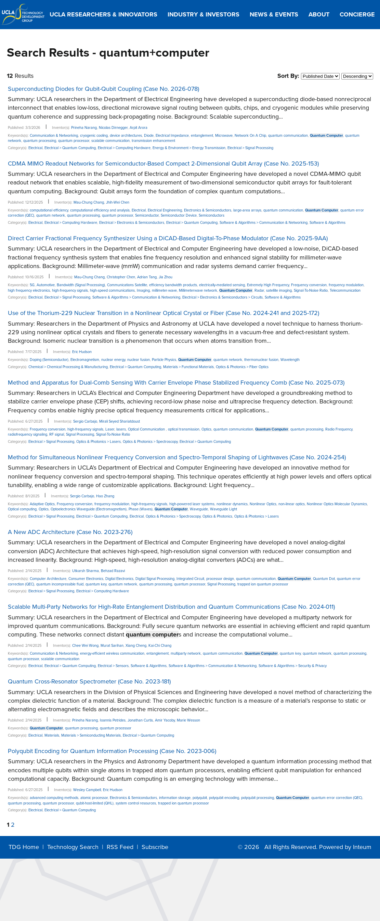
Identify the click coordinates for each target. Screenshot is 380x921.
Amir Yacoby (165, 720)
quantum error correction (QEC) (336, 798)
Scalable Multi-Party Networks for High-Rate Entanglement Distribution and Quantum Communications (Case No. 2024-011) (171, 606)
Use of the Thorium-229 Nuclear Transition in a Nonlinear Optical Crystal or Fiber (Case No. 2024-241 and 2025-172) (163, 313)
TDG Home (24, 847)
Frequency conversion (309, 285)
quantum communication (288, 135)
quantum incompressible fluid (59, 584)
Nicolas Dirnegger (113, 127)
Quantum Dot (324, 579)
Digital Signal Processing (154, 579)
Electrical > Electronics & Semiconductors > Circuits (222, 297)
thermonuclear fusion (261, 360)
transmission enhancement (153, 140)
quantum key (96, 584)
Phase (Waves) (141, 509)
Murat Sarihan (112, 645)
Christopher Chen (121, 277)
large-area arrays (247, 210)
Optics (206, 429)
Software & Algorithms (327, 222)
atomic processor (94, 798)
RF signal (56, 434)
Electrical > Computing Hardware (124, 148)
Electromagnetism (84, 360)
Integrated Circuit (190, 579)
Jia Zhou (165, 277)
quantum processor (73, 140)
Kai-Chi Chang (159, 645)
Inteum (362, 847)
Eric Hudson (82, 352)
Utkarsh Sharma (85, 571)
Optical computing (22, 509)
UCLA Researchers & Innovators (103, 14)
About (319, 14)
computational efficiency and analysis (100, 210)
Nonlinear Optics (263, 504)
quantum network (50, 215)
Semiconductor (147, 215)
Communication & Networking (54, 135)
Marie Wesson (188, 720)
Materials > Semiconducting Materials (91, 735)
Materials (51, 735)
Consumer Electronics (85, 579)
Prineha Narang (84, 127)
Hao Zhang (105, 496)
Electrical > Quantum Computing (70, 148)
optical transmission (183, 429)
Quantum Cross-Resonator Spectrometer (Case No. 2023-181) (89, 681)
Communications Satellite (127, 285)
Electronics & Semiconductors (207, 210)
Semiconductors (211, 215)
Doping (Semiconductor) (49, 360)
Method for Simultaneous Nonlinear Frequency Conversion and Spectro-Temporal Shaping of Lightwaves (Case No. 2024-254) (177, 457)
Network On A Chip (250, 135)
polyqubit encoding (224, 798)
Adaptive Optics (42, 504)
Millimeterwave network (198, 290)
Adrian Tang (147, 277)
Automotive (46, 285)
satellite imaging (279, 290)
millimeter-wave (164, 290)
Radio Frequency (338, 429)
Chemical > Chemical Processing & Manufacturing (68, 367)
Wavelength (290, 360)
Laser (109, 429)
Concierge (357, 14)
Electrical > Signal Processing (250, 148)
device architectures (126, 135)
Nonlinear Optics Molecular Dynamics (337, 504)
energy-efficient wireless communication (112, 653)
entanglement (202, 135)
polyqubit (200, 798)
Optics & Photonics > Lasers (98, 441)
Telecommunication (345, 290)
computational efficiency (49, 210)
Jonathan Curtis (140, 720)
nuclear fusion (138, 360)
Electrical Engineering (165, 210)
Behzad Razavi (113, 571)
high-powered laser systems (191, 504)
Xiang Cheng (136, 645)
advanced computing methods (54, 798)
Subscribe (155, 847)
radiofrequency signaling (27, 434)
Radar (259, 290)
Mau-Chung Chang (89, 202)
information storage (175, 798)
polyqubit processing (257, 798)
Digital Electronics (119, 579)
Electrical (35, 148)
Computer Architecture (48, 579)
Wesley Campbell (87, 790)
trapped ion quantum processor (262, 584)
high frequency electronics (29, 290)
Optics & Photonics (217, 516)
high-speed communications (112, 290)
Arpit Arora (138, 127)
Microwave (224, 135)
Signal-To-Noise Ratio (311, 290)
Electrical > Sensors (113, 666)
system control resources (136, 803)
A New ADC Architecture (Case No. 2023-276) (70, 532)
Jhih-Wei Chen (117, 202)
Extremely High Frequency (268, 285)
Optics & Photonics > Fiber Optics (242, 367)
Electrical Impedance (172, 135)
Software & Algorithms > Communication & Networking (263, 222)
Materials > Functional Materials (188, 367)
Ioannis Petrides (113, 720)
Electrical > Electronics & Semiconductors (131, 222)
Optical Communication (147, 429)
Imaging (143, 290)
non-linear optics (291, 504)
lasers (121, 429)
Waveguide (199, 509)
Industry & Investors (203, 14)
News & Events (274, 14)
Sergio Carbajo (85, 421)
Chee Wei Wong (85, 645)
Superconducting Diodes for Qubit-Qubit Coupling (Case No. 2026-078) (103, 89)
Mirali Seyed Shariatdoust (119, 421)
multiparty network (186, 653)
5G (32, 285)
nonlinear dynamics (232, 504)
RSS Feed (120, 847)
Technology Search (73, 847)
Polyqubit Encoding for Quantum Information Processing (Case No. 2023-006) (112, 751)
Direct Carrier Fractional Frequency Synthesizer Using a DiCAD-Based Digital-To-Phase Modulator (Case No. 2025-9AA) (168, 238)
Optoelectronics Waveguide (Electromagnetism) (89, 509)
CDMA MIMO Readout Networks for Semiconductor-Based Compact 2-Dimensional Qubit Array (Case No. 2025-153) (163, 163)
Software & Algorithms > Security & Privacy (293, 666)
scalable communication (110, 140)
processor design (220, 579)
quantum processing (39, 140)
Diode (149, 135)
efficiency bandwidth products (173, 285)
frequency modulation (346, 285)
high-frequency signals (70, 290)
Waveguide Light (223, 509)
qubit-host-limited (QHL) (95, 803)
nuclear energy (113, 360)
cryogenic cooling (94, 135)
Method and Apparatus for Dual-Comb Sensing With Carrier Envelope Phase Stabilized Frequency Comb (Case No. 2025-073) (176, 382)
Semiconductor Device (179, 215)
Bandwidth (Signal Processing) (81, 285)
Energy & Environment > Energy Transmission (189, 148)
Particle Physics (164, 360)
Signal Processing (80, 434)
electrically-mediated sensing (222, 285)
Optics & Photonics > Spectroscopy (150, 441)
